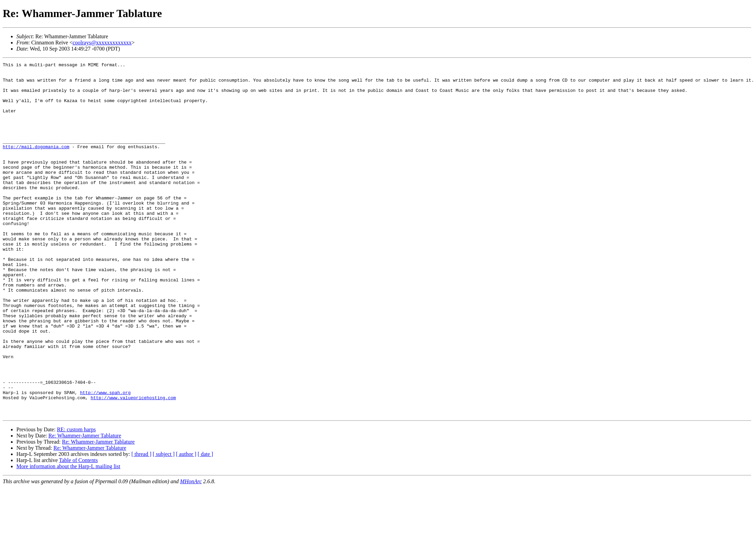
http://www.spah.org (105, 459)
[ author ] (186, 525)
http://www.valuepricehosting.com (133, 465)
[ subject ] (163, 525)
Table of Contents (78, 531)
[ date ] (205, 525)
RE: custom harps (76, 500)
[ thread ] (141, 525)
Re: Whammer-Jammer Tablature (84, 506)
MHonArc (190, 552)
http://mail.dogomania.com (36, 164)
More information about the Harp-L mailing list (68, 537)
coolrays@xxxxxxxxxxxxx (101, 42)
